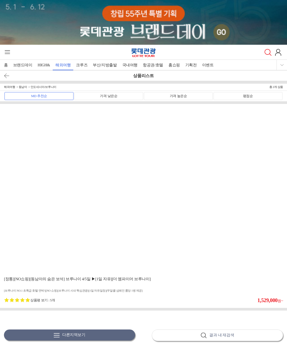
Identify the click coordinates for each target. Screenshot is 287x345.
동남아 (23, 86)
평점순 (248, 96)
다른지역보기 (69, 335)
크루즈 (81, 65)
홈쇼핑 (174, 65)
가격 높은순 (178, 96)
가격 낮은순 (108, 96)
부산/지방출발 (105, 65)
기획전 (191, 65)
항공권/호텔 (153, 65)
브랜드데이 (22, 65)
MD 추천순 (39, 96)
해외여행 (63, 65)
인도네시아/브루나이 (43, 86)
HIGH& (44, 65)
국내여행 (130, 65)
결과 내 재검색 (217, 335)
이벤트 (208, 65)
